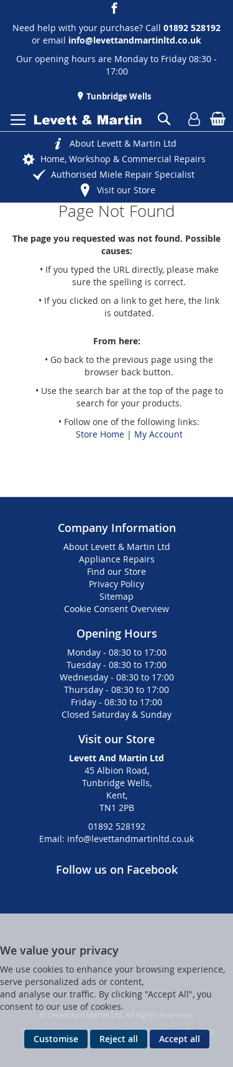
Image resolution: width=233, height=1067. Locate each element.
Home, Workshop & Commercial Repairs (123, 159)
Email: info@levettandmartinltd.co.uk (116, 839)
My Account (158, 434)
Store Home (100, 434)
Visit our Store (126, 190)
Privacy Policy (116, 584)
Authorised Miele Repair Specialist (122, 174)
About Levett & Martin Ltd (123, 143)
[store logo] (88, 120)
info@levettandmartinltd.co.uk (134, 40)
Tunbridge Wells (118, 96)
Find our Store (116, 571)
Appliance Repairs (117, 559)
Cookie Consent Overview (116, 609)
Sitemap (116, 596)
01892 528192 (116, 826)
